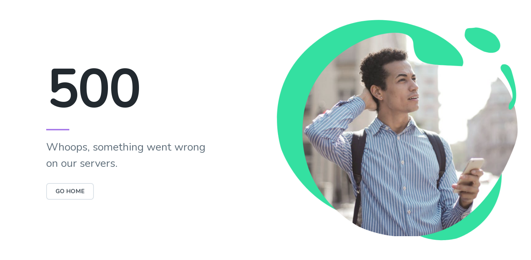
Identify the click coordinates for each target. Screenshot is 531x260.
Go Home (70, 191)
